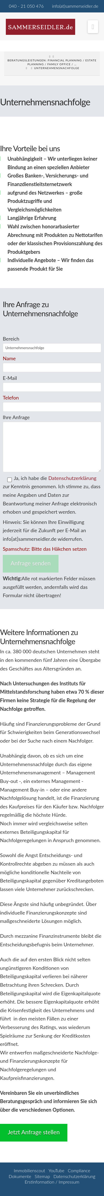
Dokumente (20, 1176)
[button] (93, 26)
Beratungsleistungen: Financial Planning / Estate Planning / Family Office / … (52, 62)
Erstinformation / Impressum (52, 1181)
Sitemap (42, 1176)
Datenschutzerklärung (72, 478)
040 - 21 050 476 (26, 6)
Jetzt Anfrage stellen (34, 1132)
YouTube (56, 1170)
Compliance (79, 1170)
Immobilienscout (29, 1170)
